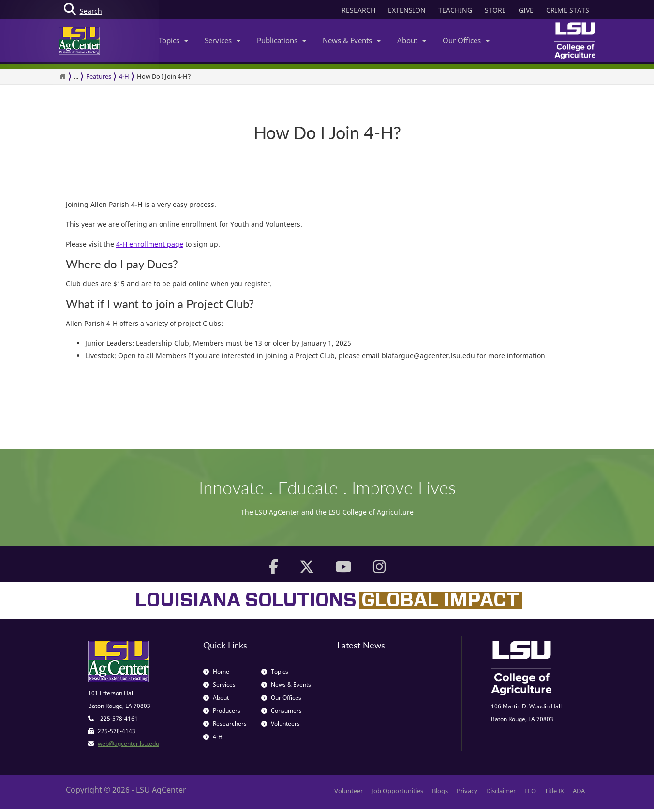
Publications (281, 40)
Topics (173, 40)
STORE (495, 10)
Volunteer (348, 790)
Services (222, 40)
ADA (579, 790)
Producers (221, 710)
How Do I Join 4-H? (164, 76)
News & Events (352, 40)
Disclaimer (501, 790)
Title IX (554, 790)
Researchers (225, 724)
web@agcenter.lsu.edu (128, 743)
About (411, 40)
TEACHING (455, 10)
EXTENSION (407, 10)
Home (216, 671)
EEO (530, 790)
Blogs (440, 790)
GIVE (526, 10)
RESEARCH (358, 10)
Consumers (281, 710)
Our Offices (466, 40)
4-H (124, 76)
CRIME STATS (567, 10)
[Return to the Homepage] (62, 76)
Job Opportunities (397, 790)
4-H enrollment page (149, 244)
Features (98, 76)
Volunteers (280, 724)
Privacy (467, 790)
